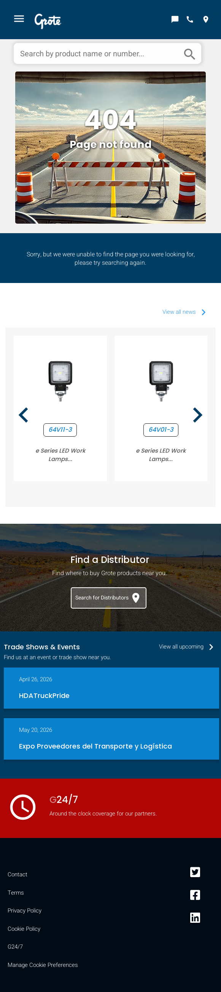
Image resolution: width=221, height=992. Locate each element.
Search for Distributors (108, 598)
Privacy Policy (24, 910)
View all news (186, 312)
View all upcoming (188, 646)
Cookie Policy (24, 929)
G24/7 (15, 947)
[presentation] (23, 416)
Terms (16, 893)
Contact (17, 874)
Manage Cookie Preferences (43, 965)
